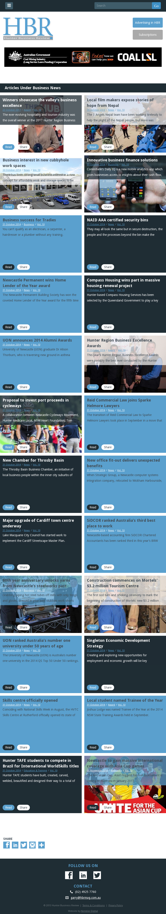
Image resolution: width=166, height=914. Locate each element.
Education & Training (35, 770)
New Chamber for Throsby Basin (33, 460)
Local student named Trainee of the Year (125, 700)
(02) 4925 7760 (85, 892)
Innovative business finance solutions (122, 160)
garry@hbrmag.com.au (86, 897)
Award (27, 110)
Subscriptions (147, 34)
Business (113, 164)
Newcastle (116, 770)
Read (8, 147)
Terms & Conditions (94, 905)
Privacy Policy (116, 905)
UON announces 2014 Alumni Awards (37, 340)
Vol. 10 (37, 110)
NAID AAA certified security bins (117, 220)
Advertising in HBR (147, 22)
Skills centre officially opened (30, 700)
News (111, 110)
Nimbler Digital (89, 911)
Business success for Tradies (29, 220)
